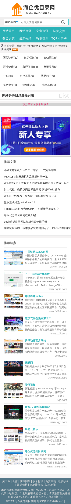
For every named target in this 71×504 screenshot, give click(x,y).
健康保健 (29, 57)
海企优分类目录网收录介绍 (20, 215)
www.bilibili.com (57, 311)
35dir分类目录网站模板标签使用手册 (25, 221)
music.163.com (58, 444)
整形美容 (49, 66)
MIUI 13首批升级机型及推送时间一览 (26, 176)
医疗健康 (60, 45)
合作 (15, 481)
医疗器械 (25, 75)
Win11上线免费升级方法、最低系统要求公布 (30, 195)
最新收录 (25, 38)
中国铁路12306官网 (36, 251)
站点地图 (50, 484)
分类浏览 (8, 38)
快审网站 (25, 481)
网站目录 (25, 31)
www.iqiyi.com (58, 422)
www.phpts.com (57, 289)
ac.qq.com (61, 355)
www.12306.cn (58, 266)
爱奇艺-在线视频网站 (37, 407)
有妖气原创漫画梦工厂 (38, 318)
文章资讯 (42, 31)
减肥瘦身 (8, 84)
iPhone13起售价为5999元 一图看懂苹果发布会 (31, 208)
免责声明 (50, 481)
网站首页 (8, 31)
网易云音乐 (31, 429)
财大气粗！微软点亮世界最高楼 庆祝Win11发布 (32, 189)
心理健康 (28, 66)
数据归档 (42, 38)
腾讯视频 (30, 384)
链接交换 (59, 31)
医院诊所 (8, 57)
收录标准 (38, 481)
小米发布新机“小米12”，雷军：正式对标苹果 (30, 170)
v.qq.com (61, 399)
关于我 (6, 481)
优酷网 (29, 362)
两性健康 (6, 49)
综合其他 (47, 84)
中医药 (7, 75)
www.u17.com (59, 333)
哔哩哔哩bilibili (34, 296)
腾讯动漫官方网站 (35, 340)
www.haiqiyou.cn (57, 466)
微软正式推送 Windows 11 (19, 202)
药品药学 (46, 75)
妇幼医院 (49, 57)
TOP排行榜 (59, 38)
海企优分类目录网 (27, 45)
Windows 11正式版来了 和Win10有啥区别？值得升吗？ (36, 183)
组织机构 (28, 84)
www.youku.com (57, 377)
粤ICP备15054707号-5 (50, 501)
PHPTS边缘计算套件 (37, 273)
